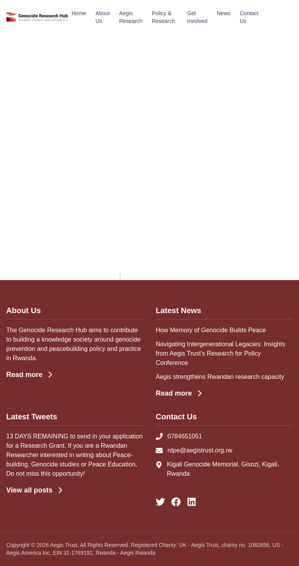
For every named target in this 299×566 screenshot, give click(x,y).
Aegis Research (130, 17)
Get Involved (197, 17)
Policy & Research (163, 17)
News (223, 13)
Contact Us (249, 17)
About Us (102, 17)
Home (79, 13)
